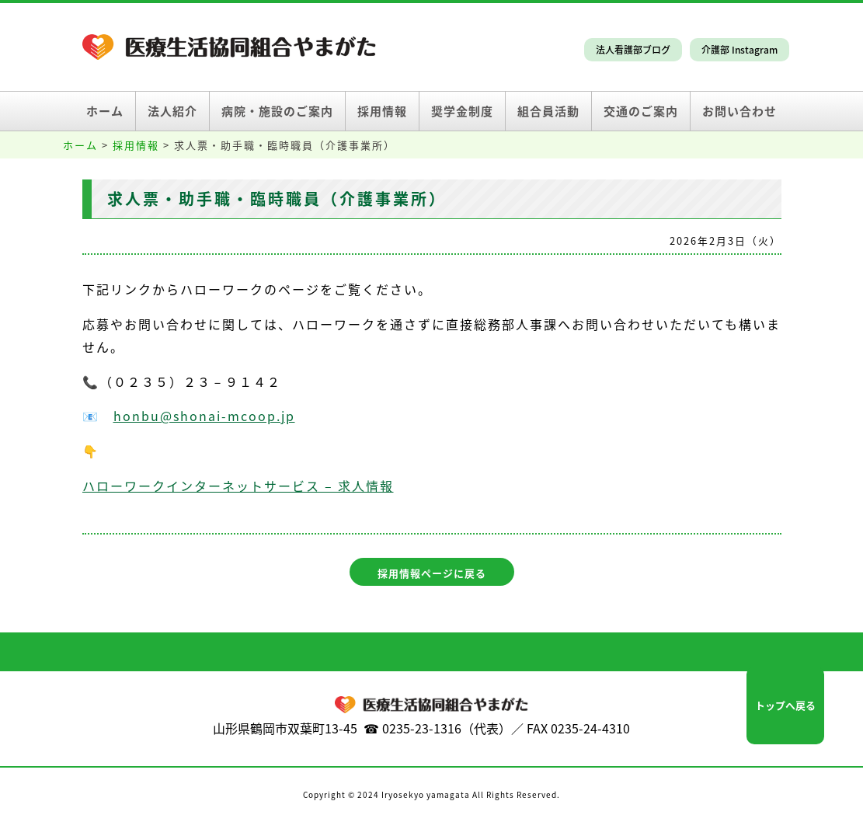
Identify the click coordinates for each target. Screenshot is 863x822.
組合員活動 (548, 111)
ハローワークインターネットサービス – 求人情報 (238, 485)
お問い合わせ (739, 111)
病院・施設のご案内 (277, 111)
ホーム (105, 111)
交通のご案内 (641, 111)
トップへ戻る (785, 705)
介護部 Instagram (739, 50)
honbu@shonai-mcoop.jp (204, 415)
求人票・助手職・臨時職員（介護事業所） (277, 198)
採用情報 (382, 111)
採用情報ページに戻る (432, 573)
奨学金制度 (462, 111)
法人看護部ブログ (633, 50)
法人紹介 (172, 111)
